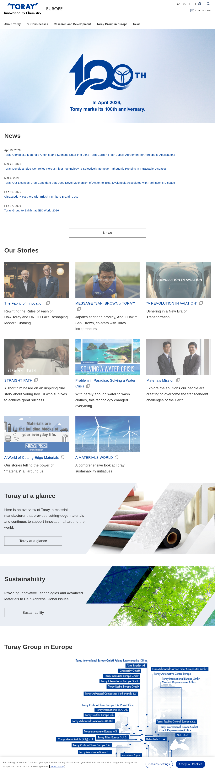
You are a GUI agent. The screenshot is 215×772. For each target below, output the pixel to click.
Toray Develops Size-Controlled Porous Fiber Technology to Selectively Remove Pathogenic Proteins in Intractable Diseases (85, 168)
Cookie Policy (57, 766)
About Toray (12, 24)
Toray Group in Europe (112, 24)
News (137, 24)
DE (184, 4)
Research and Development (72, 24)
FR (190, 4)
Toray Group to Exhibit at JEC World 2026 (31, 210)
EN (178, 4)
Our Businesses (37, 24)
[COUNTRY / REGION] (199, 4)
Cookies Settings (159, 764)
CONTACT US (203, 10)
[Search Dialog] (208, 4)
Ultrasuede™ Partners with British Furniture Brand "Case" (41, 196)
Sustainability (33, 613)
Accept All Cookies (190, 764)
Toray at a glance (33, 541)
